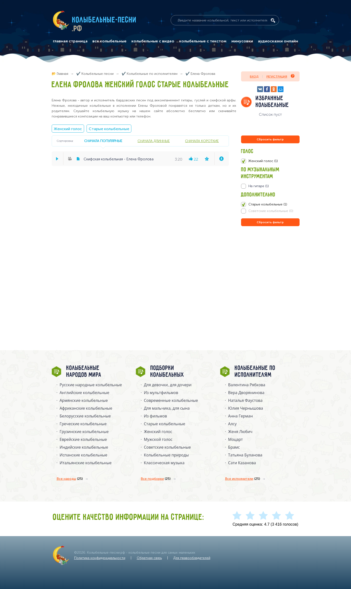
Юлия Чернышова (245, 408)
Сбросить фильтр (270, 139)
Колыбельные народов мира (83, 371)
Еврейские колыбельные (83, 439)
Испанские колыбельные (83, 455)
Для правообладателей (191, 558)
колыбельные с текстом (202, 41)
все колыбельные (109, 41)
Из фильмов (155, 416)
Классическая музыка (164, 462)
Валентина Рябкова (246, 384)
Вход (254, 76)
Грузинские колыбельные (84, 431)
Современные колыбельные (171, 400)
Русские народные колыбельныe (91, 384)
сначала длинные (153, 141)
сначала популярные (103, 141)
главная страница (70, 41)
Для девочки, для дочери (167, 384)
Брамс (234, 447)
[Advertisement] (270, 279)
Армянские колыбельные (84, 400)
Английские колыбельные (84, 392)
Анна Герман (240, 416)
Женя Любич (240, 431)
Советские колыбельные (167, 447)
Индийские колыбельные (84, 447)
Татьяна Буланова (245, 455)
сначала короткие (202, 141)
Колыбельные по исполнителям (255, 371)
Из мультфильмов (161, 392)
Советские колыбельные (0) (270, 211)
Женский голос (68, 128)
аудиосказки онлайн (278, 41)
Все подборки (156, 478)
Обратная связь (149, 558)
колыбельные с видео (152, 41)
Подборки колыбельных (167, 371)
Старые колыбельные (109, 128)
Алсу (232, 423)
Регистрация (280, 76)
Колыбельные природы (166, 455)
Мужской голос (158, 439)
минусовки (242, 41)
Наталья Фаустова (245, 400)
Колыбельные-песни (104, 20)
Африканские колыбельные (86, 408)
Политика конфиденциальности (99, 558)
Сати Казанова (242, 462)
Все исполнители (242, 478)
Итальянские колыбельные (86, 462)
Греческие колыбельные (83, 423)
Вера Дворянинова (246, 392)
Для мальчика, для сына (167, 408)
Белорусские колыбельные (85, 416)
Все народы (70, 478)
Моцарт (235, 439)
